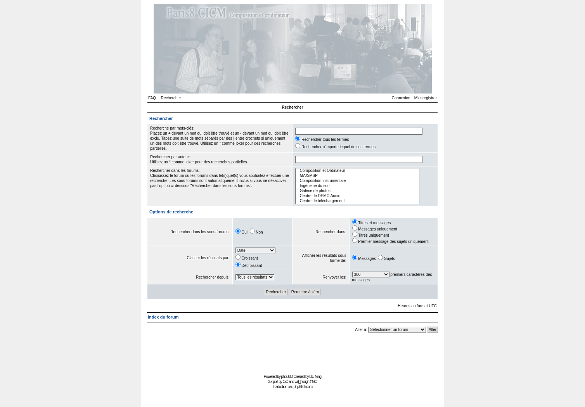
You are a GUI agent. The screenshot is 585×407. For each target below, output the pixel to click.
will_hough (302, 381)
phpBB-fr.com (303, 386)
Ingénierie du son (357, 186)
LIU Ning (315, 376)
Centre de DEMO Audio (357, 196)
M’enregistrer (425, 98)
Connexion (401, 98)
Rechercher (171, 98)
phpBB (286, 376)
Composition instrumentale (357, 181)
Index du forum (163, 317)
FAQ (152, 98)
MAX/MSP (357, 175)
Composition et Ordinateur (357, 170)
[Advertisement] (292, 354)
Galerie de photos (357, 191)
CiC (285, 381)
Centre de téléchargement (357, 201)
